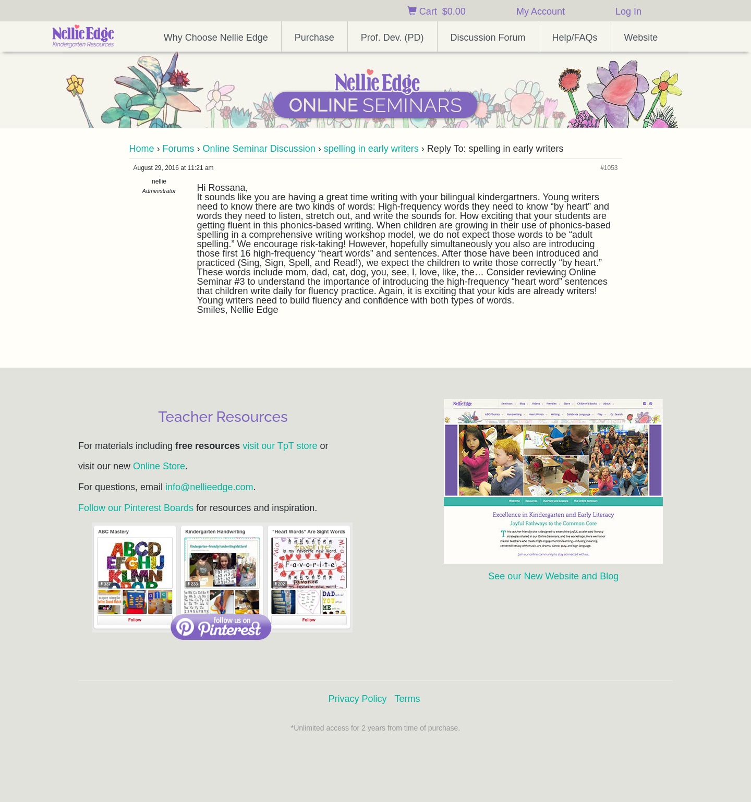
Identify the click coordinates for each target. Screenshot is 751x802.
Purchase (314, 37)
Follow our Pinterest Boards (135, 508)
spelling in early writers (371, 148)
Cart (436, 11)
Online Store (159, 466)
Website (641, 37)
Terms (407, 699)
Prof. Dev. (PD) (392, 37)
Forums (179, 148)
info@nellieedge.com (209, 487)
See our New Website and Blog (553, 576)
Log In (628, 11)
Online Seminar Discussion (259, 148)
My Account (540, 11)
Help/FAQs (575, 37)
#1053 (608, 168)
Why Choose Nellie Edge (216, 37)
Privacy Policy (357, 699)
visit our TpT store (280, 446)
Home (141, 148)
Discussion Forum (488, 37)
